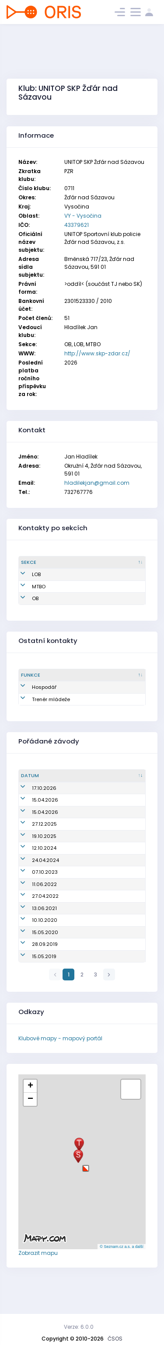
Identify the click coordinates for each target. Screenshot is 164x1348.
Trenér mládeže (42, 703)
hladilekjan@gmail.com (96, 482)
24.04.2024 (34, 878)
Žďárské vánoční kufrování (88, 838)
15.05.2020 (34, 957)
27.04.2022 (34, 917)
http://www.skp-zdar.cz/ (97, 353)
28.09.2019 (34, 972)
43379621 (76, 225)
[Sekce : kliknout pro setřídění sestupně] (47, 562)
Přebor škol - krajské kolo (85, 985)
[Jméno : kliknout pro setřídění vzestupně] (110, 562)
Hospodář (44, 687)
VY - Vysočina (82, 215)
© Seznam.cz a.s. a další (121, 1275)
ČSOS (115, 1338)
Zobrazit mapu (38, 1281)
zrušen (63, 807)
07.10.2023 (34, 893)
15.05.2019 (33, 985)
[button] (86, 1194)
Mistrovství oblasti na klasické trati (98, 905)
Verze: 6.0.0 (79, 1327)
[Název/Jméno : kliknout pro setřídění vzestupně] (99, 783)
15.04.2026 (34, 807)
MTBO (38, 586)
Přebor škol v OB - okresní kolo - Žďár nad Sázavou (93, 823)
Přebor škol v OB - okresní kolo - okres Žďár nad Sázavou (93, 878)
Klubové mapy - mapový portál (60, 1067)
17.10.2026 (33, 795)
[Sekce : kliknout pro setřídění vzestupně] (88, 675)
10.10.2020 (33, 941)
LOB (36, 574)
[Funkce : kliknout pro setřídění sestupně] (46, 675)
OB (35, 598)
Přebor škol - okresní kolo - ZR (91, 917)
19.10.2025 (33, 850)
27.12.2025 (33, 838)
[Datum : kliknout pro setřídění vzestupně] (35, 783)
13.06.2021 (33, 929)
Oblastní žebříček (76, 795)
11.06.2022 (33, 905)
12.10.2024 (33, 862)
